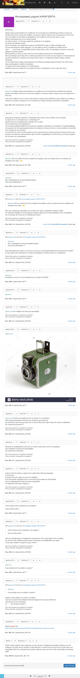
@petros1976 (9, 91)
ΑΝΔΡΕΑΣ (11, 621)
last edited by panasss (59, 146)
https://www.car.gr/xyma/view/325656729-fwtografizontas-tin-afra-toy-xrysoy (29, 628)
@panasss (8, 158)
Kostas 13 (10, 86)
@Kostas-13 (12, 199)
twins (9, 641)
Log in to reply (69, 665)
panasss (10, 113)
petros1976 (21, 21)
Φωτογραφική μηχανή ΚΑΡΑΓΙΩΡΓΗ (33, 199)
